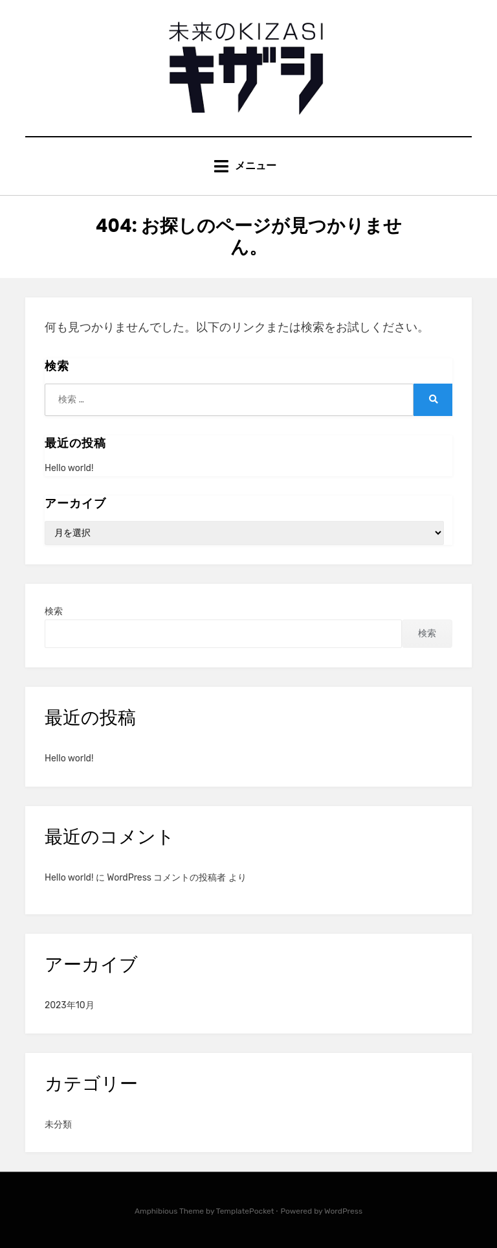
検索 (54, 611)
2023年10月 (69, 1005)
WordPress (343, 1211)
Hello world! (69, 468)
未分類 (58, 1124)
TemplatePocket (245, 1211)
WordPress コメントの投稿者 (166, 877)
